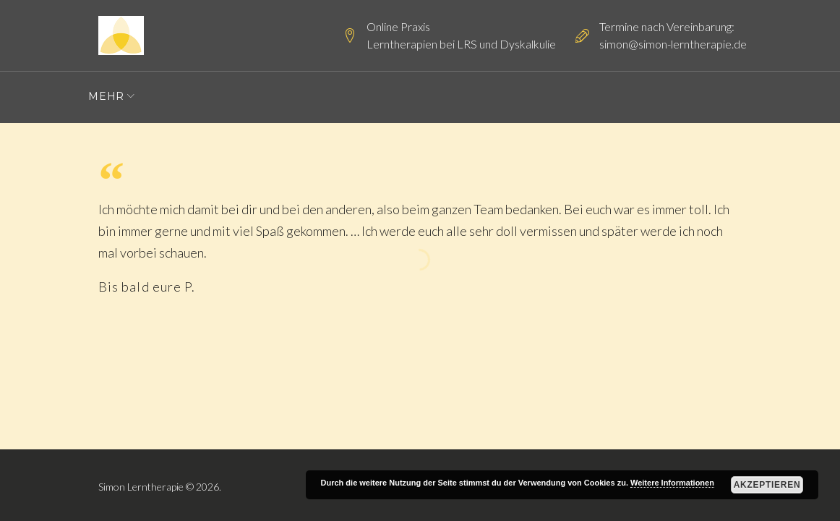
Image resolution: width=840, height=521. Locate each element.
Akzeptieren (767, 485)
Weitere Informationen (672, 482)
